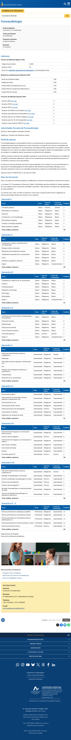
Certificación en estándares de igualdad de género (44, 701)
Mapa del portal (32, 725)
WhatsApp (68, 625)
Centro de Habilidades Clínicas (12, 578)
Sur (46, 717)
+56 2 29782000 (28, 723)
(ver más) (14, 101)
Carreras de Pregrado (12, 11)
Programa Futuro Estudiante (11, 573)
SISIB (25, 731)
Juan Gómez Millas (38, 717)
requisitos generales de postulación (21, 70)
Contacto (41, 725)
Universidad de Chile (34, 731)
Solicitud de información (35, 679)
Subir (3, 620)
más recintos (35, 719)
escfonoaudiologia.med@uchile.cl (13, 608)
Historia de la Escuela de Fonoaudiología (15, 575)
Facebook (61, 625)
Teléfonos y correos (41, 723)
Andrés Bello (33, 715)
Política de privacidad (35, 733)
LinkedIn (65, 625)
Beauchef (41, 715)
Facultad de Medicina (9, 16)
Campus (25, 715)
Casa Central (41, 711)
